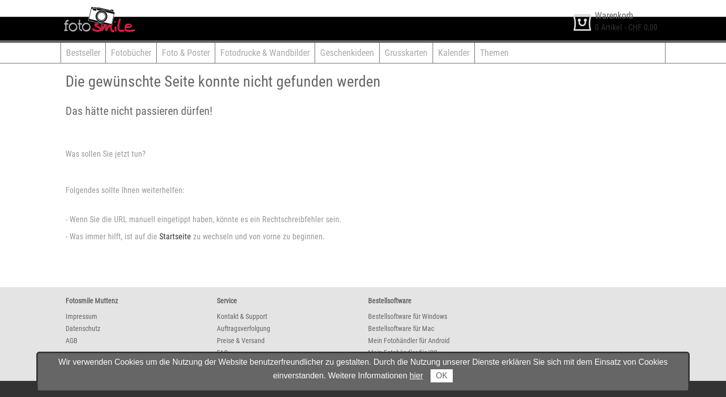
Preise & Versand (241, 341)
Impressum (81, 316)
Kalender (453, 52)
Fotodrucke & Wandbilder (265, 52)
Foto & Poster (186, 52)
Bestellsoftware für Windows (407, 316)
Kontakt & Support (242, 316)
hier (416, 375)
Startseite (175, 236)
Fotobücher (131, 52)
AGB (72, 341)
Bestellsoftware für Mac (401, 328)
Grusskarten (406, 52)
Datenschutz (83, 328)
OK (441, 375)
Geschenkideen (347, 52)
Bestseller (83, 52)
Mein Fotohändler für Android (409, 341)
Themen (494, 52)
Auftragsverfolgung (243, 328)
